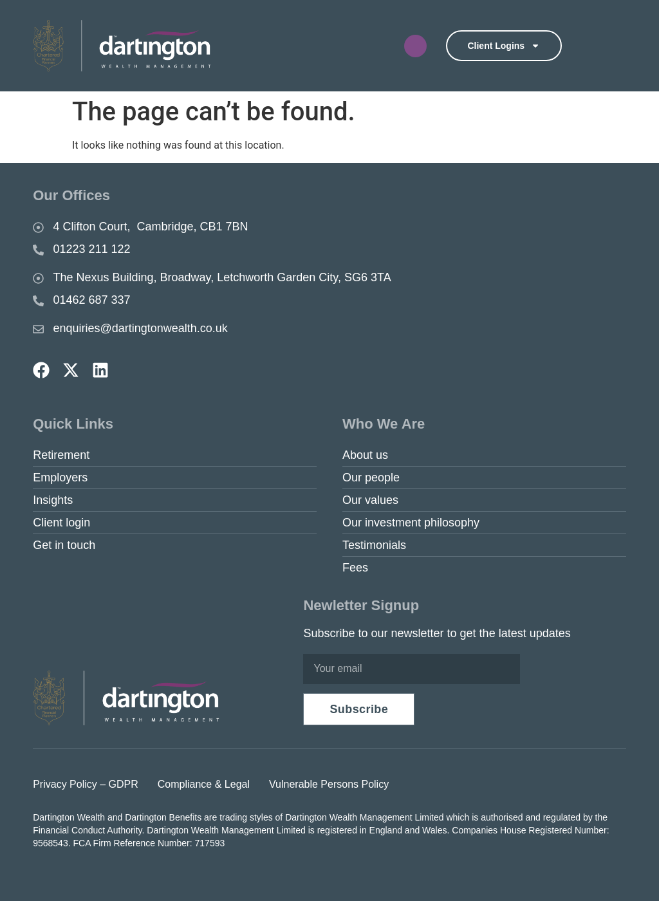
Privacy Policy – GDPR (85, 784)
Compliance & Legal (204, 784)
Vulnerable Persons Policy (329, 784)
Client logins (503, 45)
